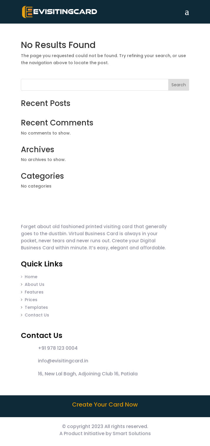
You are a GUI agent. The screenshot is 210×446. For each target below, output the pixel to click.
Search (178, 85)
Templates (36, 307)
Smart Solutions (132, 433)
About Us (34, 284)
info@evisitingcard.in (63, 360)
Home (29, 277)
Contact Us (37, 315)
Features (34, 292)
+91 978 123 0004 (58, 348)
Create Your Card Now (105, 404)
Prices (31, 300)
